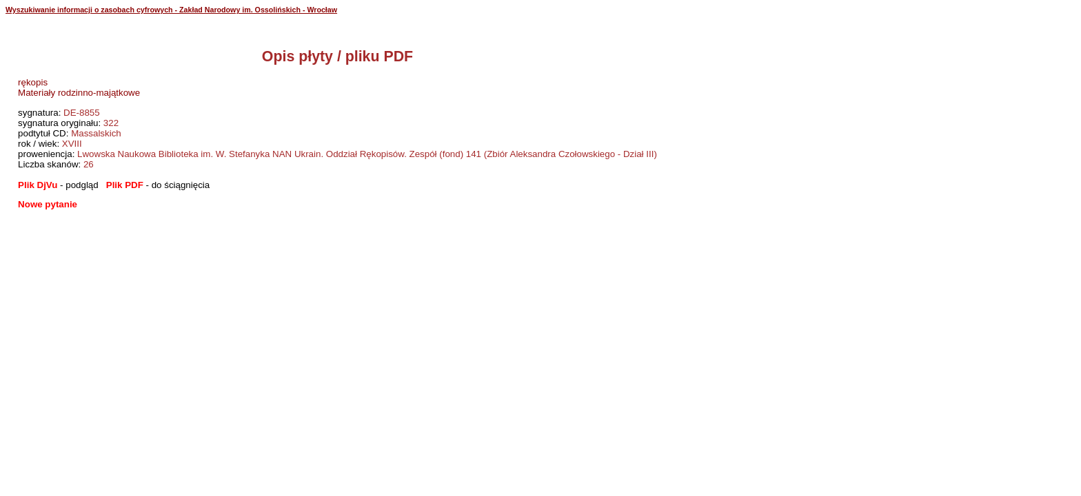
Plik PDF (124, 185)
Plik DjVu (37, 185)
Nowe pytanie (47, 204)
